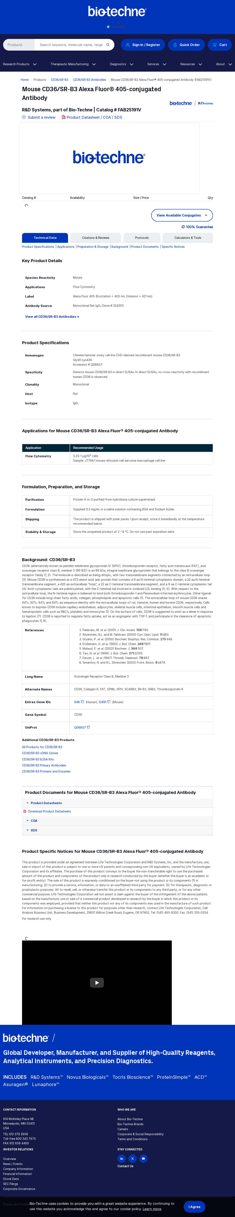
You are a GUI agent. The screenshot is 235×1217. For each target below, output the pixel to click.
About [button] (224, 64)
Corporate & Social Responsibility (141, 1134)
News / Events (13, 1164)
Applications (65, 246)
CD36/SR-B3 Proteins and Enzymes (46, 771)
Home (25, 79)
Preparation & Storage (92, 246)
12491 (102, 702)
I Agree (194, 1207)
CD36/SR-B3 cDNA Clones (40, 753)
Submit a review (39, 117)
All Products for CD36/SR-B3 (42, 747)
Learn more (152, 1209)
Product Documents (145, 246)
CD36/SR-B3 (59, 79)
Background (119, 246)
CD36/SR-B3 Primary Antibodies (44, 765)
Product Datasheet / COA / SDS (94, 117)
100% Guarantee (199, 227)
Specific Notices (173, 246)
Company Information (18, 1169)
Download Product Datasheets (49, 811)
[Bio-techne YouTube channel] (143, 1158)
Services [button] (156, 64)
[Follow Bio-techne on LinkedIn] (122, 1158)
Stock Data (11, 1179)
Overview (9, 1159)
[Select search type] (18, 45)
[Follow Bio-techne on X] (132, 1158)
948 (77, 702)
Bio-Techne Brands (130, 1124)
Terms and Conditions (133, 1139)
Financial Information (17, 1174)
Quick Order (186, 45)
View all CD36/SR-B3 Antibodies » (52, 317)
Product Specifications (38, 246)
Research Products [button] (19, 64)
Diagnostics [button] (121, 64)
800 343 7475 (26, 1138)
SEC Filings (10, 1184)
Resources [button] (191, 64)
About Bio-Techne (130, 1119)
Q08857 (80, 727)
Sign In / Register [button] (143, 45)
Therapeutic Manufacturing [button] (73, 64)
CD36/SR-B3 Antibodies (89, 79)
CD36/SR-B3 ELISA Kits (38, 759)
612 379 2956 (18, 1134)
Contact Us (125, 1166)
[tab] (45, 238)
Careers (123, 1129)
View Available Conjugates (179, 215)
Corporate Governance (19, 1189)
